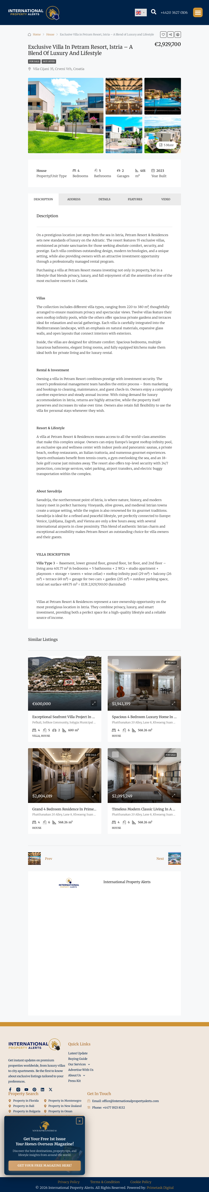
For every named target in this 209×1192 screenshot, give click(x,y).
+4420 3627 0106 (174, 12)
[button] (198, 12)
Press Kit (74, 1081)
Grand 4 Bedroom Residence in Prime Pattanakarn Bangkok (81, 809)
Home (37, 34)
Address (73, 199)
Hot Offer (49, 61)
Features (135, 199)
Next (160, 859)
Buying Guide (77, 1059)
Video (165, 199)
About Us (76, 1075)
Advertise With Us (80, 1070)
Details (104, 199)
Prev (48, 859)
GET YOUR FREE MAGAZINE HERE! (45, 1165)
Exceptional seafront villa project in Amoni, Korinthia (76, 717)
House (50, 34)
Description (43, 199)
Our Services (79, 1064)
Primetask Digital (160, 1188)
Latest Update (78, 1053)
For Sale (34, 61)
